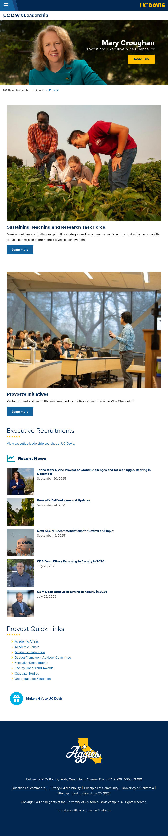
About (40, 90)
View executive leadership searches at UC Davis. (41, 443)
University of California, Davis (46, 779)
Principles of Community (101, 787)
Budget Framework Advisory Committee (43, 657)
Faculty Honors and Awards (34, 667)
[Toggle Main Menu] (6, 5)
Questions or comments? (29, 787)
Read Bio (141, 59)
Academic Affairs (27, 641)
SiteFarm (104, 810)
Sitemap (63, 793)
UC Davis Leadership (25, 15)
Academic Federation (30, 652)
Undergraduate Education (33, 678)
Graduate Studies (27, 673)
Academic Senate (27, 646)
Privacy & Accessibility (65, 787)
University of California (138, 787)
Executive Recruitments (31, 662)
